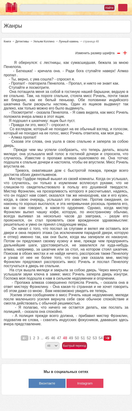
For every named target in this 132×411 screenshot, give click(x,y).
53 (95, 338)
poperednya (24, 338)
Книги (7, 41)
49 (71, 338)
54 (101, 338)
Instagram (85, 383)
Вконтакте (47, 383)
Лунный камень (69, 41)
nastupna (107, 338)
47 (59, 338)
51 (83, 338)
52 (89, 338)
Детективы (22, 41)
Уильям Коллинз (43, 41)
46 (53, 338)
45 (47, 338)
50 (77, 338)
